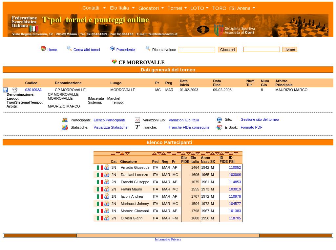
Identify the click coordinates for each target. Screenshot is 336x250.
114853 (235, 182)
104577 (235, 204)
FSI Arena (239, 8)
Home (52, 50)
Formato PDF (251, 127)
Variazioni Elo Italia (184, 120)
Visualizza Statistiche (110, 127)
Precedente (125, 50)
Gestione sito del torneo (260, 119)
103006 (235, 175)
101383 (235, 211)
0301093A (33, 90)
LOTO (197, 8)
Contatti (90, 8)
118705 (235, 218)
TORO (219, 8)
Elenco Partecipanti (109, 120)
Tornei (174, 8)
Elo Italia (119, 8)
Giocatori (148, 8)
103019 (235, 189)
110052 (235, 167)
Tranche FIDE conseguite (189, 127)
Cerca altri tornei (87, 50)
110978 (235, 196)
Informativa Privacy (168, 239)
